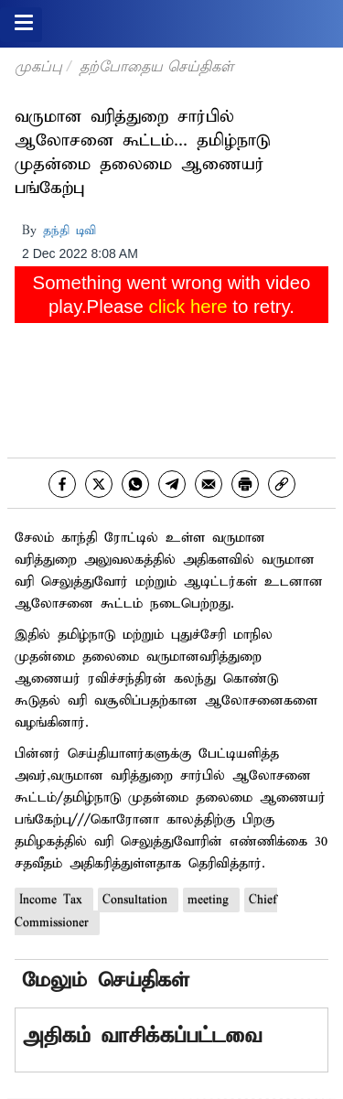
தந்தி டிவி (69, 231)
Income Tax (54, 900)
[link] (281, 484)
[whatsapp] (135, 484)
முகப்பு (38, 66)
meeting (211, 900)
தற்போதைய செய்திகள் (156, 66)
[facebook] (62, 484)
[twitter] (99, 484)
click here (188, 306)
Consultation (138, 900)
